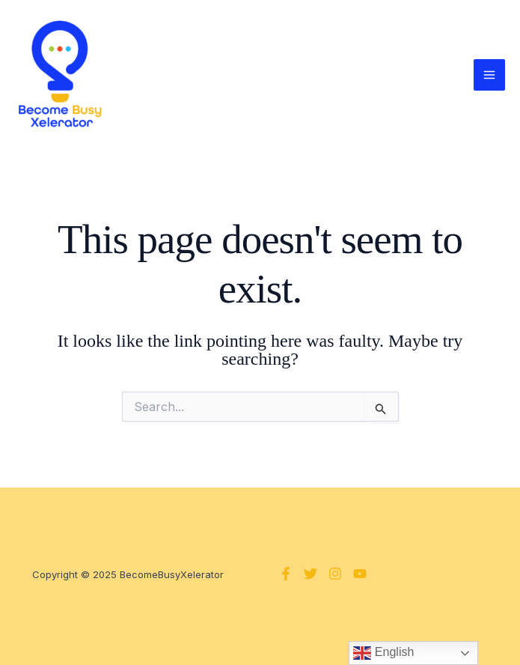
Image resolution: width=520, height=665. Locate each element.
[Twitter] (310, 573)
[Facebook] (286, 573)
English (383, 653)
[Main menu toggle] (489, 75)
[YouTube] (360, 573)
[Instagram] (335, 573)
